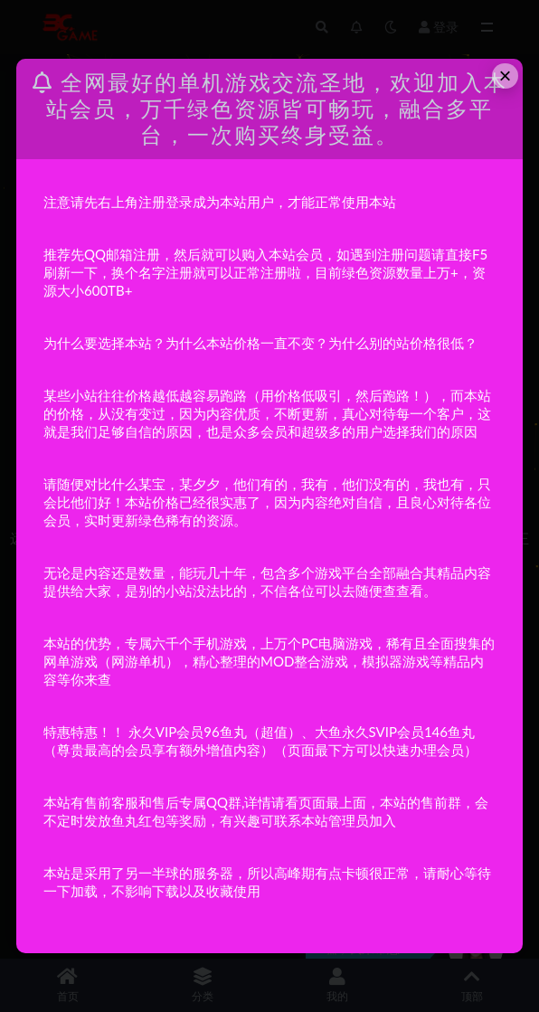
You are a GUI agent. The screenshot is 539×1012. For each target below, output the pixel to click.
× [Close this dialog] (505, 75)
